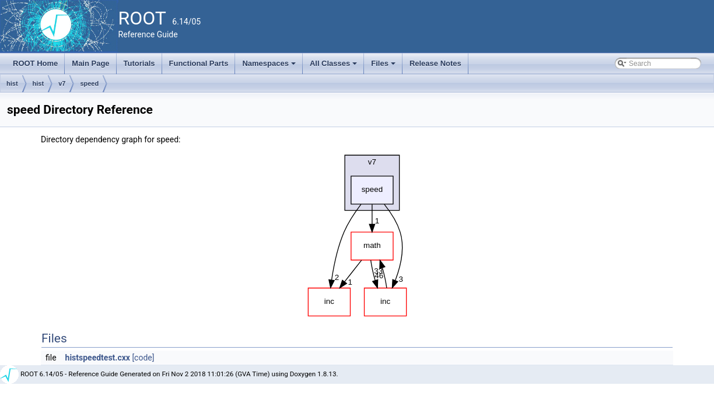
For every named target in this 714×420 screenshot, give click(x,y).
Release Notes (435, 63)
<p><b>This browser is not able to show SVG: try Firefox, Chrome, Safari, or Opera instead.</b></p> (357, 233)
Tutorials (139, 63)
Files (384, 66)
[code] (143, 357)
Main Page (90, 63)
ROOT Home (35, 63)
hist (12, 83)
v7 (61, 83)
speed (89, 83)
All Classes (334, 66)
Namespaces (270, 66)
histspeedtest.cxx (97, 357)
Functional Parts (199, 63)
